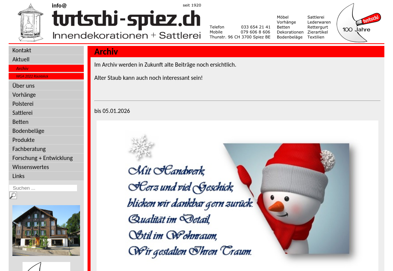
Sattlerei (22, 112)
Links (18, 176)
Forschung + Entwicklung (42, 157)
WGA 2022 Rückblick (32, 76)
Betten (20, 121)
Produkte (23, 139)
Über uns (23, 85)
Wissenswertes (30, 167)
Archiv (22, 68)
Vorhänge (24, 94)
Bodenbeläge (28, 130)
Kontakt (21, 50)
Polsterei (22, 103)
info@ (59, 5)
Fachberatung (29, 148)
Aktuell (21, 59)
